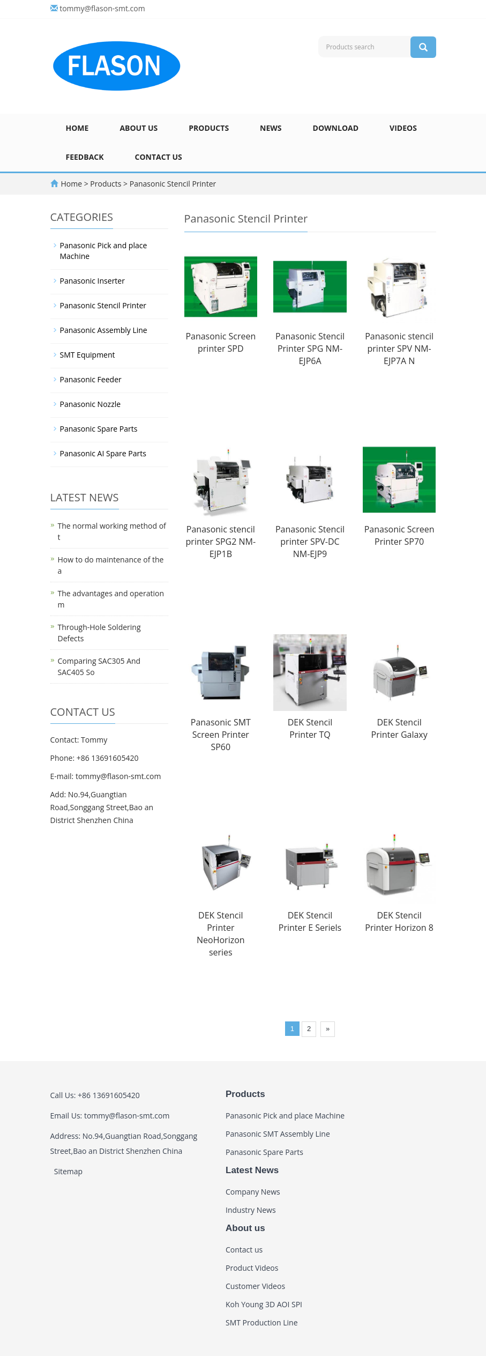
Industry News (251, 1210)
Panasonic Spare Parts (99, 429)
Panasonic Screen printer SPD (220, 342)
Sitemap (68, 1171)
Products (209, 128)
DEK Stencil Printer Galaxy (399, 728)
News (270, 128)
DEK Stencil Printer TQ (310, 728)
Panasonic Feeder (91, 379)
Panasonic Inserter (92, 281)
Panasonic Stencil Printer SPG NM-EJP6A (310, 348)
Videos (403, 128)
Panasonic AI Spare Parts (103, 453)
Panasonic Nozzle (90, 404)
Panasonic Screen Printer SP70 (399, 535)
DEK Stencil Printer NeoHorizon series (221, 933)
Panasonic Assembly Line (103, 330)
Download (336, 128)
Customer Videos (255, 1286)
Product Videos (252, 1268)
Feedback (85, 157)
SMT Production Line (262, 1322)
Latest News (252, 1170)
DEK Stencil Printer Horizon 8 (399, 921)
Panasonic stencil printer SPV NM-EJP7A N (399, 348)
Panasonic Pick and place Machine (103, 250)
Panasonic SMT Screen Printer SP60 (221, 734)
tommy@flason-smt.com (102, 8)
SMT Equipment (87, 355)
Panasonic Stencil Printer (172, 184)
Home (77, 128)
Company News (253, 1192)
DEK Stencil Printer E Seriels (310, 921)
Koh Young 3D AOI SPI (264, 1304)
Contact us (158, 157)
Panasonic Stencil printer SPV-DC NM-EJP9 (310, 541)
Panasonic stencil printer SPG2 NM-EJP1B (221, 541)
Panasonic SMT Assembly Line (278, 1134)
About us (138, 128)
